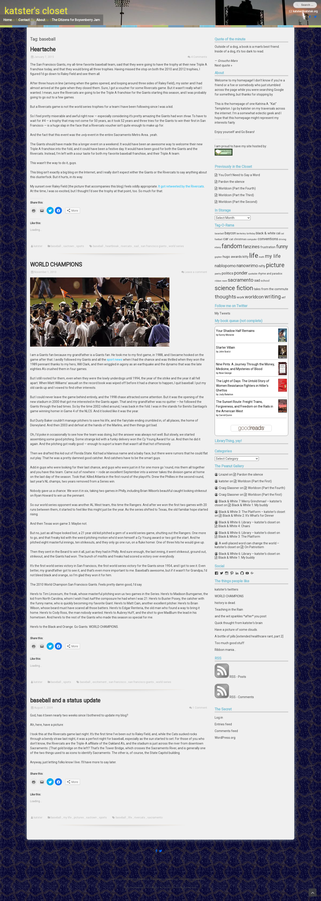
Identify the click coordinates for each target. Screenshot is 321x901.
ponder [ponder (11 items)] (241, 273)
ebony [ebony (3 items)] (218, 247)
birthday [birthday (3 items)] (251, 233)
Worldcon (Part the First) (255, 481)
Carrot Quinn (225, 415)
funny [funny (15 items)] (282, 246)
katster (38, 246)
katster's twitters (226, 589)
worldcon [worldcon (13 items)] (254, 297)
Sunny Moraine (226, 335)
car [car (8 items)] (225, 239)
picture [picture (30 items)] (275, 265)
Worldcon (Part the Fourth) (237, 188)
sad (136, 246)
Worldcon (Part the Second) (237, 202)
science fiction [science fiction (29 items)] (234, 288)
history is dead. (225, 603)
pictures (79, 817)
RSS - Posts (238, 676)
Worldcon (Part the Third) (236, 195)
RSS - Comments (242, 697)
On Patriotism (254, 547)
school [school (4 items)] (265, 280)
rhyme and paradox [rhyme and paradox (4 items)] (270, 273)
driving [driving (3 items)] (282, 239)
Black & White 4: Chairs (234, 526)
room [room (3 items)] (224, 280)
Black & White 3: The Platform (239, 536)
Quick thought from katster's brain (239, 623)
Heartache (43, 49)
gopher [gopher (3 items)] (218, 257)
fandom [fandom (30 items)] (232, 246)
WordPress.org (225, 737)
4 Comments (199, 56)
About (40, 20)
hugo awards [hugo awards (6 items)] (232, 257)
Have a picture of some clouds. (236, 629)
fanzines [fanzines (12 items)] (251, 246)
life (130, 817)
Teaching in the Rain (229, 609)
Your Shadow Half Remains (235, 331)
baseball (56, 246)
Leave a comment (196, 272)
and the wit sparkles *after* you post (240, 616)
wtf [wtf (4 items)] (284, 297)
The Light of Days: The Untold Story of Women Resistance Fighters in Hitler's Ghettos (242, 385)
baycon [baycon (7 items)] (230, 233)
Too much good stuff (229, 643)
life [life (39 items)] (253, 255)
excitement (100, 682)
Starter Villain (225, 347)
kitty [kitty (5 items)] (246, 256)
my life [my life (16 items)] (273, 256)
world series (176, 246)
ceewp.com (190, 887)
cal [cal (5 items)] (278, 233)
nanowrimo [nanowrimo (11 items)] (247, 265)
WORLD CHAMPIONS (56, 264)
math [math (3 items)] (261, 257)
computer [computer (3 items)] (252, 239)
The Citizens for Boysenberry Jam (76, 20)
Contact (24, 20)
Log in (219, 717)
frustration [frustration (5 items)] (268, 247)
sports (80, 246)
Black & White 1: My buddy (250, 505)
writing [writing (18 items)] (272, 296)
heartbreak (112, 246)
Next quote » (223, 65)
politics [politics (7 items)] (227, 273)
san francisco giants (154, 246)
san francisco (117, 682)
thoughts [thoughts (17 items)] (225, 297)
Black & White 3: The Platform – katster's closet (252, 512)
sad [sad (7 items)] (257, 280)
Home (7, 20)
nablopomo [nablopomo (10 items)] (225, 265)
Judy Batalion (226, 394)
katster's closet (36, 10)
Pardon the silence (231, 181)
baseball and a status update (65, 700)
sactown (68, 246)
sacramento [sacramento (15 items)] (240, 280)
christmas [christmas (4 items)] (240, 239)
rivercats (126, 246)
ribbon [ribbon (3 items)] (218, 280)
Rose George (225, 373)
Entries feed (223, 724)
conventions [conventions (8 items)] (268, 239)
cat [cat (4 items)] (231, 239)
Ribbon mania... (225, 649)
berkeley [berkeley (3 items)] (241, 233)
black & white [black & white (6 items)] (266, 233)
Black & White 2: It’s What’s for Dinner (248, 515)
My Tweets (222, 313)
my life (67, 817)
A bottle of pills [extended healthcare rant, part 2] (249, 636)
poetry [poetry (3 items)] (218, 273)
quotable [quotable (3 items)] (252, 273)
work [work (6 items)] (240, 297)
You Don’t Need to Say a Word (239, 175)
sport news (114, 359)
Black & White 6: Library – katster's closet (247, 522)
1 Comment (200, 707)
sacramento (155, 817)
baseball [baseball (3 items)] (219, 233)
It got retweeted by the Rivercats (181, 186)
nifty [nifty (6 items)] (262, 266)
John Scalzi (225, 351)
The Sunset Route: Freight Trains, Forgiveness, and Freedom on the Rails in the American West (244, 406)
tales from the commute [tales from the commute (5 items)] (271, 289)
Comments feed (226, 731)
